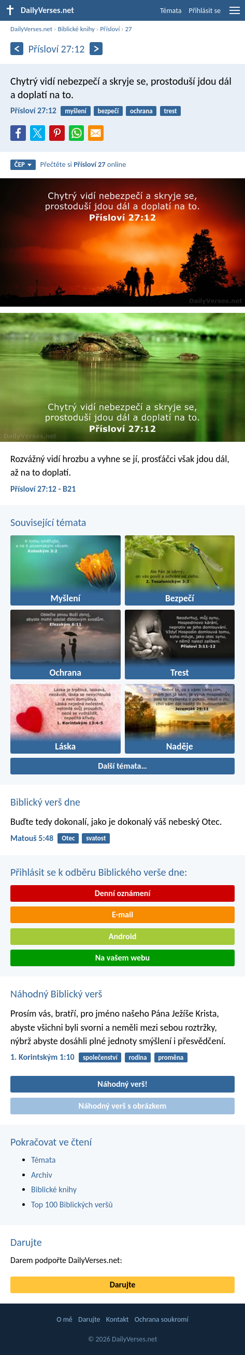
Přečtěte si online (83, 164)
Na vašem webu (122, 958)
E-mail (122, 914)
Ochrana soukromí (162, 1319)
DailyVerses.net (31, 29)
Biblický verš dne (45, 802)
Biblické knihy (75, 29)
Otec (68, 838)
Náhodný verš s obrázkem (123, 1106)
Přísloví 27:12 (33, 110)
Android (122, 936)
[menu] (234, 14)
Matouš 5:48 (31, 838)
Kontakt (117, 1319)
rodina (138, 1057)
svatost (96, 838)
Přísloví (110, 29)
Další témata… (122, 766)
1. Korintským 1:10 (42, 1057)
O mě (64, 1319)
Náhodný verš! (122, 1084)
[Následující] (96, 48)
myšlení (76, 111)
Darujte (26, 1242)
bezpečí (108, 111)
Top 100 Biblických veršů (72, 1204)
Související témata (48, 522)
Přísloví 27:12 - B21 (43, 489)
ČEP (23, 164)
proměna (170, 1057)
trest (170, 111)
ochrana (141, 111)
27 (128, 29)
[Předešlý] (16, 48)
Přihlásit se (205, 10)
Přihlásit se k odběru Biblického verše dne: (98, 872)
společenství (100, 1057)
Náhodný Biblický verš (56, 994)
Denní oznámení (123, 893)
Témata (171, 10)
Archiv (41, 1175)
